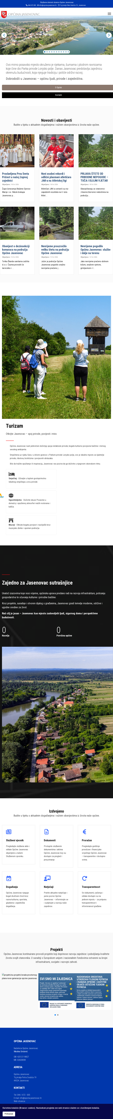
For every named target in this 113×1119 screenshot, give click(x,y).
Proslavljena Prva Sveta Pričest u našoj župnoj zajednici (15, 177)
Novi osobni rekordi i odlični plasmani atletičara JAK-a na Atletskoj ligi (56, 177)
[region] (56, 35)
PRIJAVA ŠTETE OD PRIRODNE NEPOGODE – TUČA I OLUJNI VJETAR (94, 177)
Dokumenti (50, 840)
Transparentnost (91, 886)
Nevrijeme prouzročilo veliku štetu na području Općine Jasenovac (55, 250)
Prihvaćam (9, 1114)
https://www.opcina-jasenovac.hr (27, 1067)
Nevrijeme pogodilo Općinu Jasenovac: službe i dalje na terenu (96, 250)
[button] (4, 35)
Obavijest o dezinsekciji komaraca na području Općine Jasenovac (16, 250)
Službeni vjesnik (15, 840)
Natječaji (48, 886)
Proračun (87, 840)
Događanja (12, 886)
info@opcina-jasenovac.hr (48, 5)
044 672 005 (32, 5)
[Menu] (109, 14)
